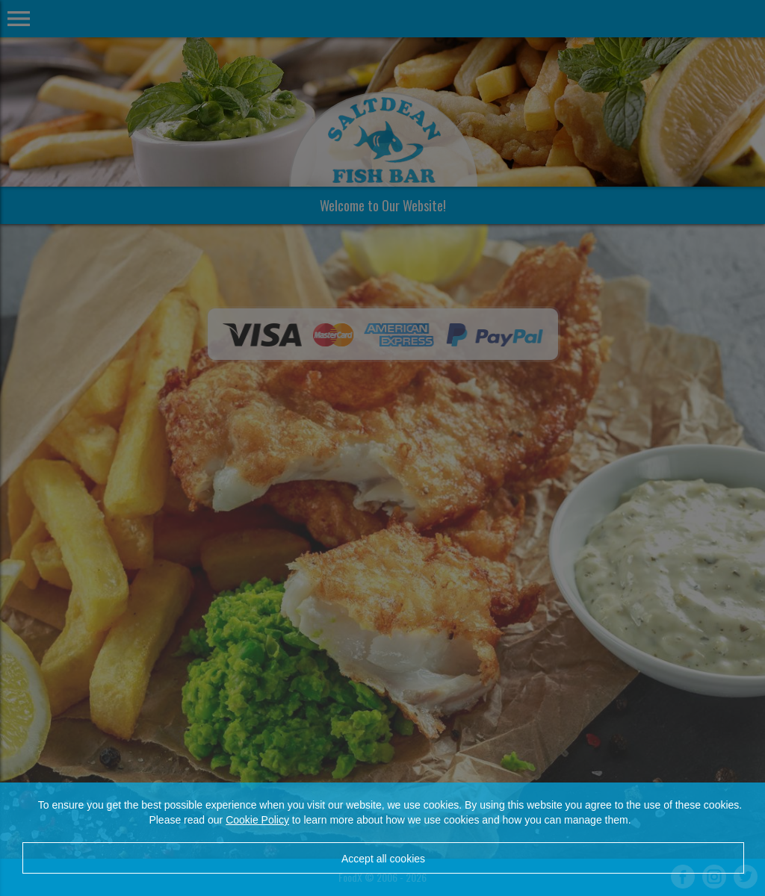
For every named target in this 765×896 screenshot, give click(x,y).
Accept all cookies (383, 859)
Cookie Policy (257, 820)
